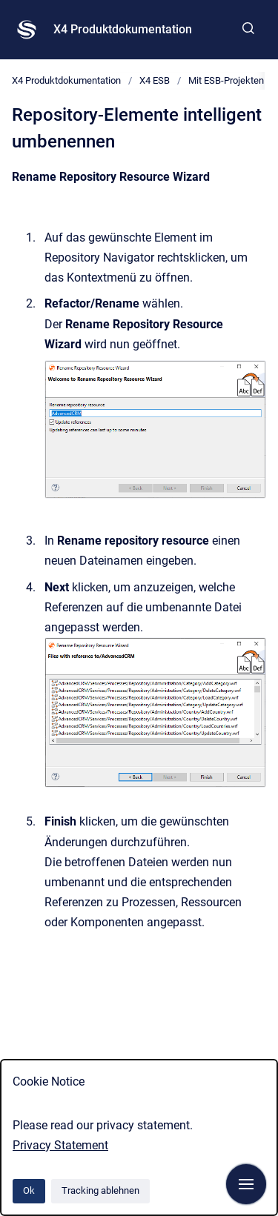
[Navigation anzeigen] (246, 1184)
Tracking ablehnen (100, 1190)
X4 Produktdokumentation (122, 29)
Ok (29, 1190)
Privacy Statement (60, 1145)
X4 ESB (154, 80)
